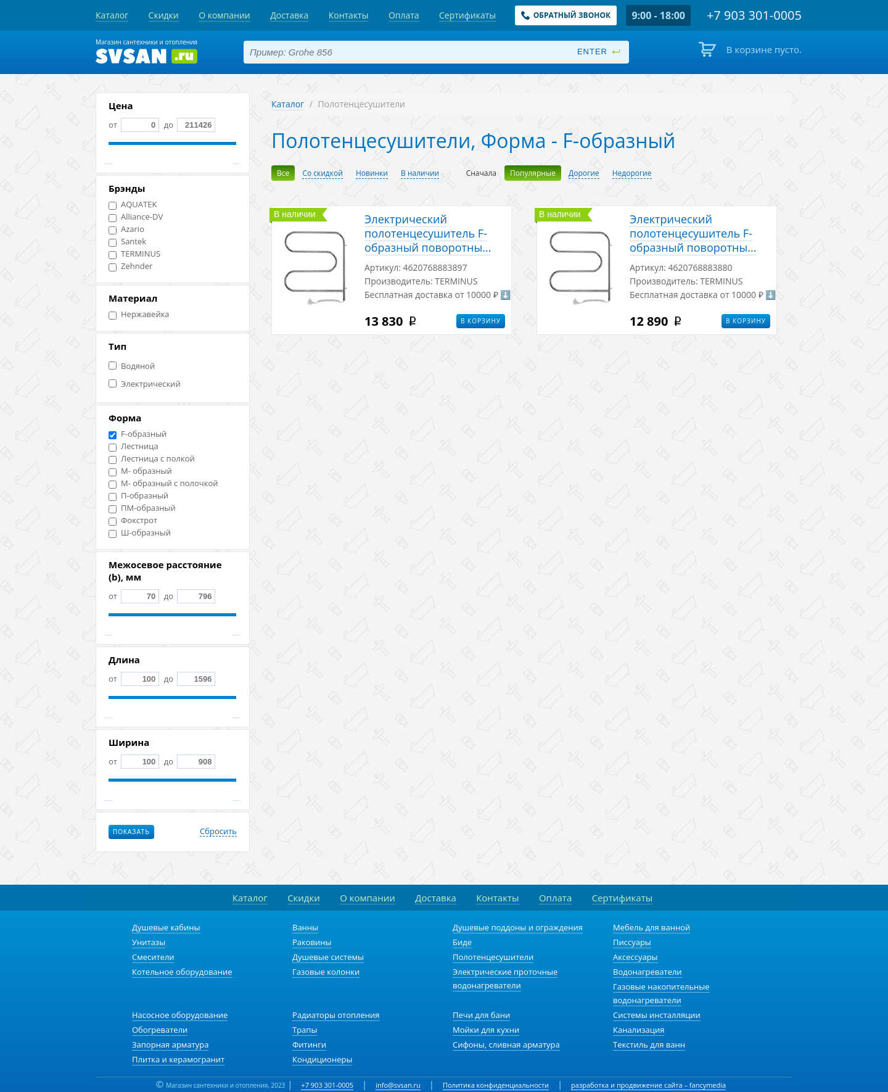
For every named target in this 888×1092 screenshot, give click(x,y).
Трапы (304, 1029)
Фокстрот (133, 520)
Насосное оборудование (180, 1014)
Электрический (145, 384)
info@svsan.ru (398, 1085)
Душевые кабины (166, 927)
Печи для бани (481, 1014)
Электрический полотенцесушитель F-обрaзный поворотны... (427, 233)
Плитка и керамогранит (178, 1059)
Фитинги (309, 1044)
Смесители (153, 956)
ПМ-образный (142, 508)
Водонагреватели (647, 971)
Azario (126, 229)
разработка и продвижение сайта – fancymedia (648, 1085)
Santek (127, 242)
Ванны (305, 927)
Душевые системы (328, 956)
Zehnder (130, 266)
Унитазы (148, 942)
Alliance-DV (136, 217)
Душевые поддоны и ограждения (518, 927)
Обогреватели (159, 1029)
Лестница (133, 446)
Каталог (287, 104)
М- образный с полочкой (163, 483)
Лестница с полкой (152, 459)
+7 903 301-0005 (327, 1085)
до (188, 124)
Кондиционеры (322, 1059)
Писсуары (632, 942)
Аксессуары (635, 956)
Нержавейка (139, 314)
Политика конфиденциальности (496, 1085)
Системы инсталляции (657, 1014)
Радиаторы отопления (336, 1014)
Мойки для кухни (486, 1029)
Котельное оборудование (182, 971)
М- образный (140, 471)
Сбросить (218, 832)
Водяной (132, 366)
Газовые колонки (326, 971)
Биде (462, 942)
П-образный (138, 496)
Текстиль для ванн (649, 1044)
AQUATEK (133, 205)
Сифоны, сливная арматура (506, 1044)
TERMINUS (134, 254)
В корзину (481, 320)
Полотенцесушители (493, 956)
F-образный (137, 434)
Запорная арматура (170, 1044)
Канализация (638, 1029)
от (134, 124)
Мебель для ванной (651, 927)
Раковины (312, 942)
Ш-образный (140, 533)
